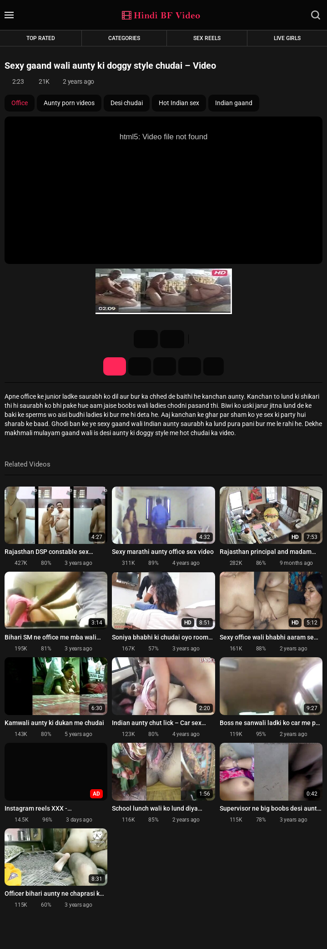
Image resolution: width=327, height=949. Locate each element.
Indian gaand (233, 103)
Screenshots (139, 366)
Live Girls (287, 38)
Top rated (40, 38)
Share (164, 366)
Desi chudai (127, 103)
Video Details (114, 366)
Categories (124, 38)
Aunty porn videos (69, 103)
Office (19, 103)
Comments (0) (189, 366)
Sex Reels (207, 38)
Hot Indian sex (179, 103)
